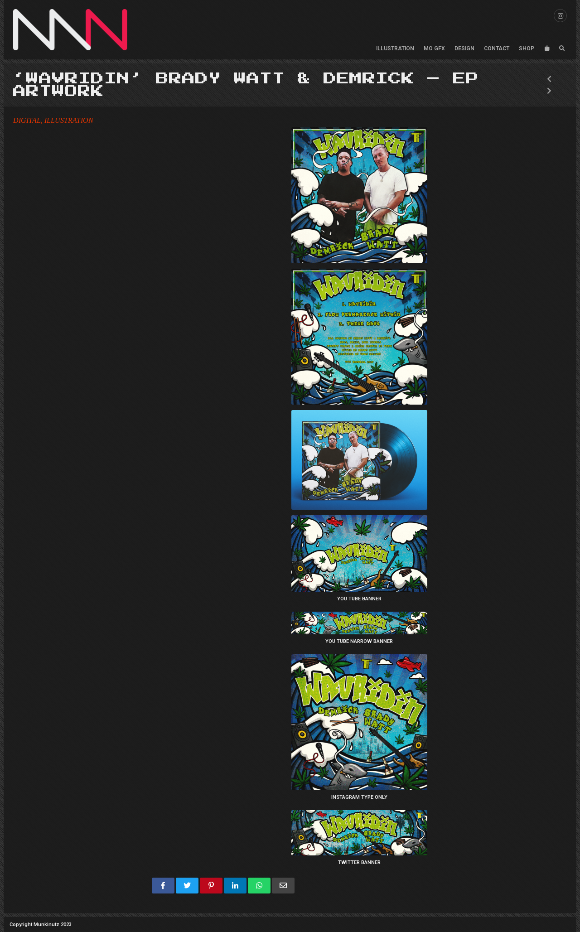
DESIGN (464, 48)
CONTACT (496, 48)
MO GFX (434, 48)
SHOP (526, 48)
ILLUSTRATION (395, 48)
